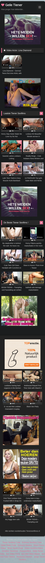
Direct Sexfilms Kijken (34, 548)
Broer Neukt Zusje (15, 548)
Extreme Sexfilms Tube (32, 542)
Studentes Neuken (24, 557)
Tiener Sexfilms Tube (11, 542)
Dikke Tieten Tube (8, 545)
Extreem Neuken (25, 545)
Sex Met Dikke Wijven (30, 554)
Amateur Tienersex (10, 551)
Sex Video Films (13, 554)
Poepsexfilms (25, 551)
